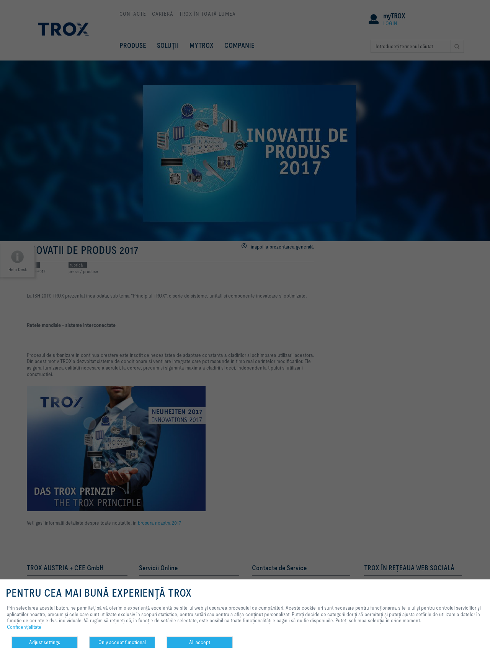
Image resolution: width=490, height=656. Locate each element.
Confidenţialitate (24, 627)
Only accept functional (122, 642)
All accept (199, 642)
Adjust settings (44, 642)
